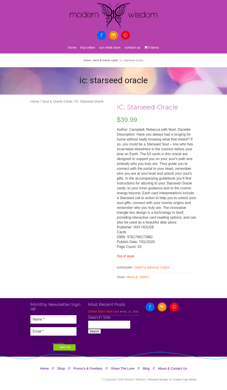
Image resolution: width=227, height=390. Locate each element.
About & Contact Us (172, 368)
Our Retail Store (110, 47)
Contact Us (132, 47)
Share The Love (122, 368)
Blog (146, 368)
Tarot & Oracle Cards (105, 60)
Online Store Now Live (103, 311)
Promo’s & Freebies (87, 368)
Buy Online (87, 47)
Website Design (158, 379)
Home (72, 47)
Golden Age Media (185, 379)
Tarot (144, 277)
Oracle (132, 277)
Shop (61, 368)
